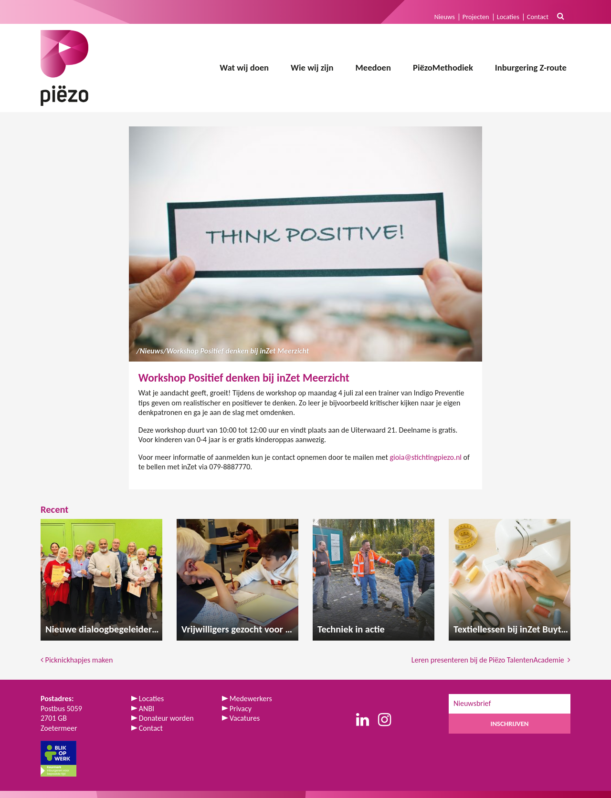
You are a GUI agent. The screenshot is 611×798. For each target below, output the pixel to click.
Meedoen (373, 67)
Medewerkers (251, 698)
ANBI (146, 708)
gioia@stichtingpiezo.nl (426, 457)
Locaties (508, 16)
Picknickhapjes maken (77, 659)
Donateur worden (166, 718)
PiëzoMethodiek (443, 67)
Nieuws (444, 16)
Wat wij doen (244, 67)
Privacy (241, 708)
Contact (537, 16)
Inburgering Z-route (531, 67)
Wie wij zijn (312, 67)
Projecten (476, 16)
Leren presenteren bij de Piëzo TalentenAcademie (490, 659)
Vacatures (245, 718)
